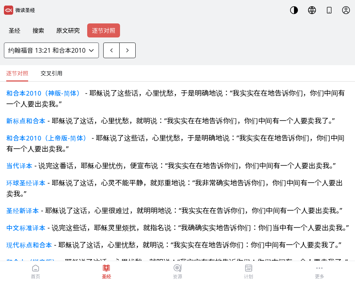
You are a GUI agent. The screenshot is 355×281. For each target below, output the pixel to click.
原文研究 (68, 30)
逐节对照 (103, 30)
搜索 (38, 30)
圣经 (14, 30)
